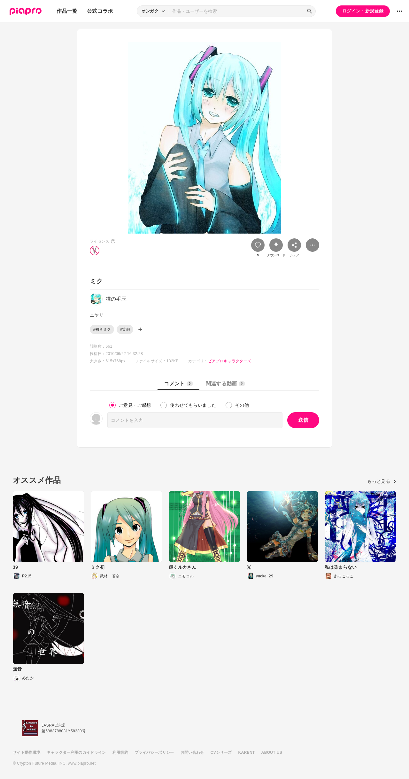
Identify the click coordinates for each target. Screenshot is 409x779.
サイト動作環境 (26, 752)
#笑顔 (125, 329)
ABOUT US (271, 752)
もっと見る (381, 481)
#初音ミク (102, 329)
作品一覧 (67, 11)
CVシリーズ (221, 752)
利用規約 (120, 752)
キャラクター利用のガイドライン (76, 752)
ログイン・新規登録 (362, 10)
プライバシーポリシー (154, 752)
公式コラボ (100, 11)
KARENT (246, 752)
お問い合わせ (192, 752)
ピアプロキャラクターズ (229, 361)
